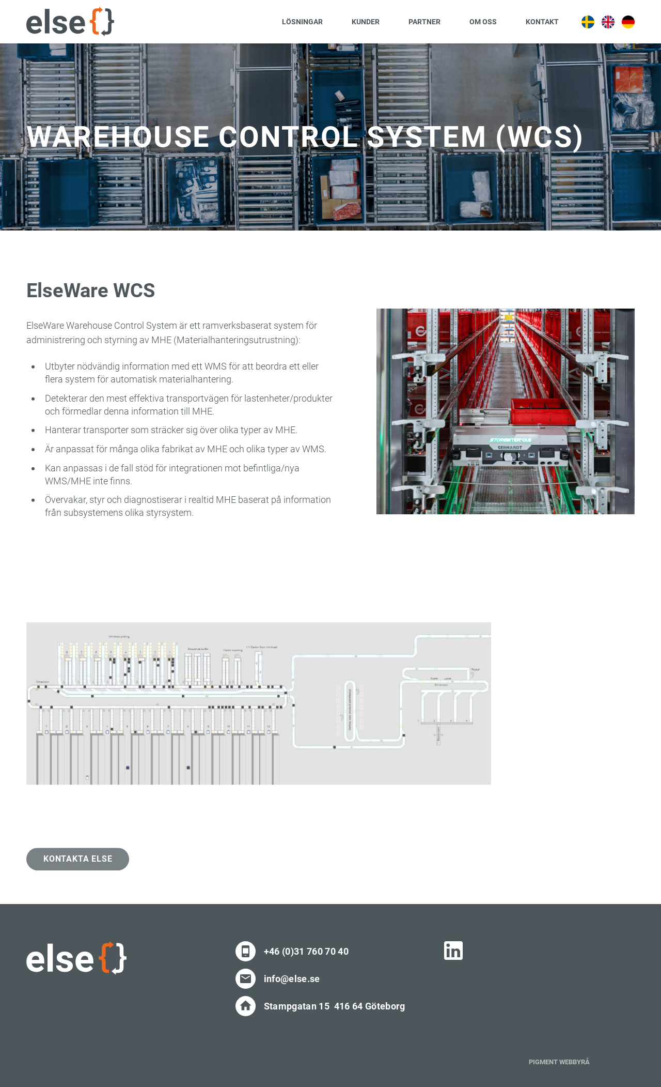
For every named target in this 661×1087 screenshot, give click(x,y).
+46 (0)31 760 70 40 (306, 951)
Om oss (483, 22)
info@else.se (292, 978)
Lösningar (302, 22)
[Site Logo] (70, 21)
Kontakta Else (77, 869)
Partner (424, 22)
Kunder (366, 22)
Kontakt (542, 22)
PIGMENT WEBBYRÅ (559, 1062)
